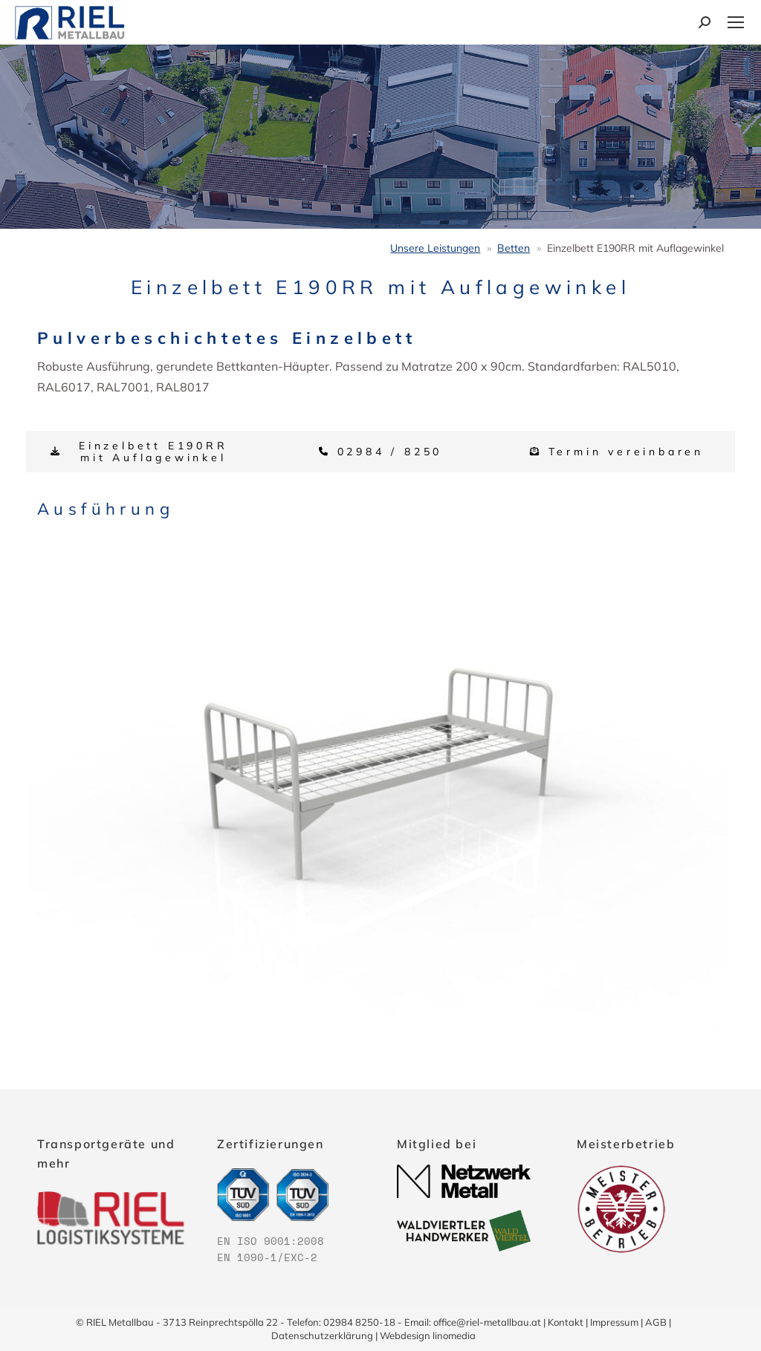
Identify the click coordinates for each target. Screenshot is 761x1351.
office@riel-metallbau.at (487, 1322)
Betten (513, 248)
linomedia (454, 1335)
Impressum (614, 1322)
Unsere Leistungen (435, 248)
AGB (656, 1322)
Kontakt (565, 1322)
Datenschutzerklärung (322, 1335)
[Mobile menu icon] (735, 22)
